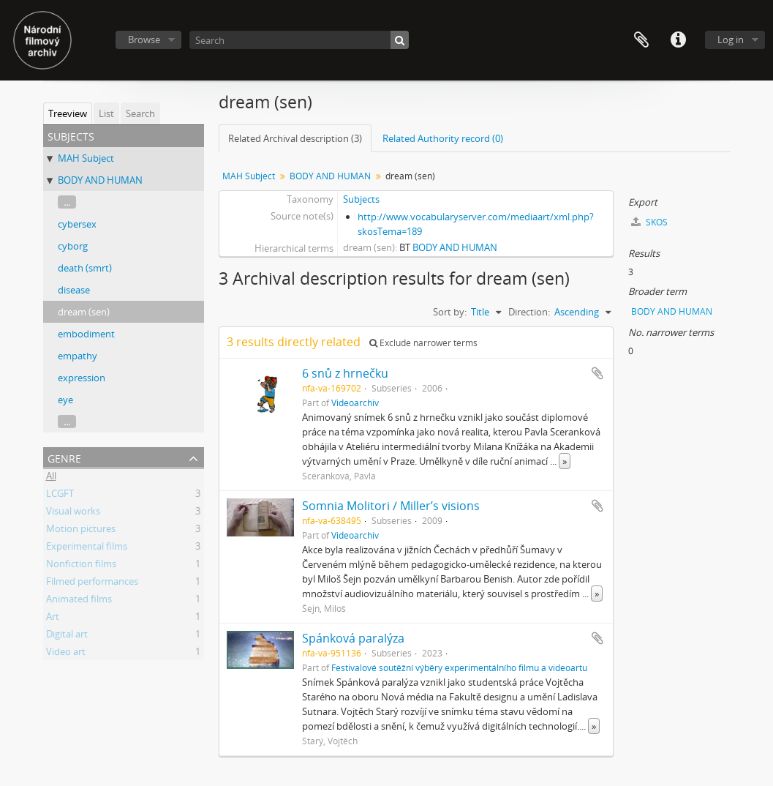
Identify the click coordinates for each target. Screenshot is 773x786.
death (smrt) (85, 267)
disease (74, 289)
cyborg (73, 245)
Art (52, 618)
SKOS (649, 222)
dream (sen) (84, 311)
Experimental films (86, 548)
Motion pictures (81, 530)
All (51, 477)
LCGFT (60, 495)
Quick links (678, 40)
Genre (64, 457)
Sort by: (450, 311)
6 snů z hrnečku (345, 373)
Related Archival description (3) (295, 138)
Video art (66, 653)
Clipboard (641, 40)
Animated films (79, 600)
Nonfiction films (81, 565)
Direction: (529, 311)
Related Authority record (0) (442, 138)
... (67, 202)
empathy (77, 355)
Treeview (67, 113)
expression (81, 377)
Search (140, 113)
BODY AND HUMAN (100, 180)
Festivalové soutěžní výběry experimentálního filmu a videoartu (459, 667)
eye (65, 399)
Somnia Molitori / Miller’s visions (391, 506)
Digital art (67, 636)
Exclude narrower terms (423, 343)
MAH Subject (86, 158)
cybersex (77, 224)
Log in (730, 39)
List (106, 113)
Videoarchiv (355, 402)
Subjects (361, 199)
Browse (144, 39)
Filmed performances (92, 583)
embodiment (86, 333)
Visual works (73, 513)
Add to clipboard (597, 373)
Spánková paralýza (353, 638)
